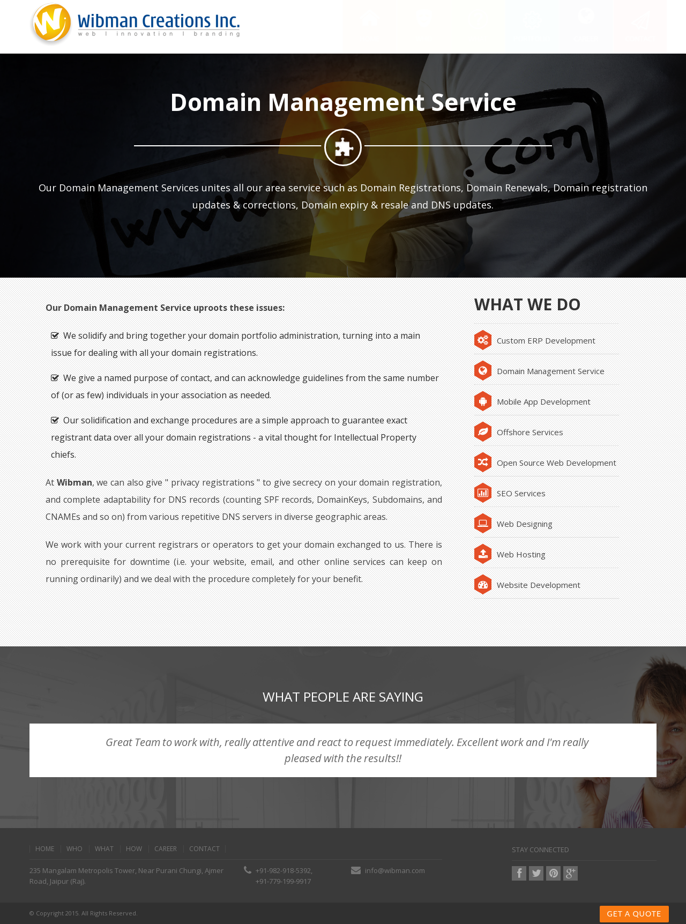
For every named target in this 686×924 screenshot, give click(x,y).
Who (74, 849)
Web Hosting (510, 554)
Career (165, 849)
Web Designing (513, 523)
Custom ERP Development (534, 340)
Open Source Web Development (545, 462)
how (134, 849)
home (44, 849)
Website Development (527, 584)
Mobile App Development (532, 401)
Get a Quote (634, 913)
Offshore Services (518, 432)
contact (204, 849)
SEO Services (510, 493)
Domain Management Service (539, 371)
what (104, 849)
